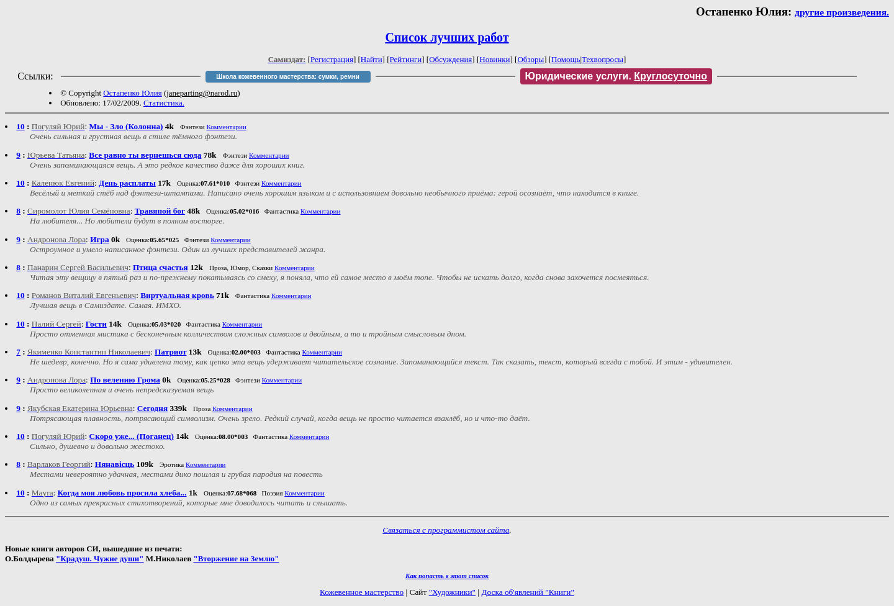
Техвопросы (602, 59)
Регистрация (331, 59)
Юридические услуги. (616, 76)
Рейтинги (406, 59)
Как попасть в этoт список (447, 575)
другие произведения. (842, 12)
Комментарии (226, 126)
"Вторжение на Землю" (236, 558)
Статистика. (163, 102)
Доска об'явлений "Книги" (527, 592)
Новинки (494, 59)
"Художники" (452, 592)
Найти (371, 59)
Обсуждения (450, 59)
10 (20, 126)
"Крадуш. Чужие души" (100, 558)
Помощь (565, 59)
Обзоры (530, 59)
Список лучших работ (446, 37)
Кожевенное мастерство (362, 592)
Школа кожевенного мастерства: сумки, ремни (287, 76)
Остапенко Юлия (132, 92)
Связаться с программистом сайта (445, 530)
